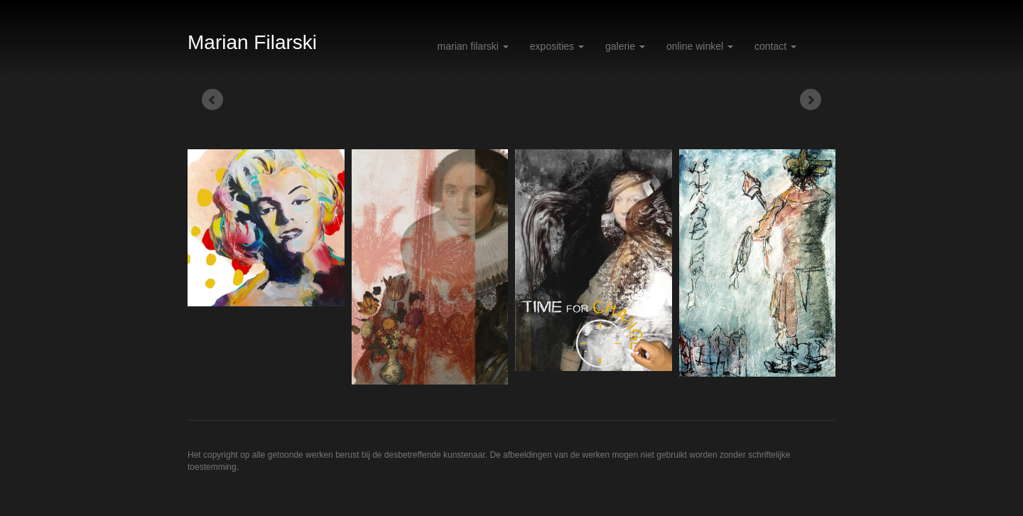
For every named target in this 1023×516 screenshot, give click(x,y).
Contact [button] (775, 46)
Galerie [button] (625, 46)
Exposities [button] (557, 46)
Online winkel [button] (699, 46)
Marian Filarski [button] (473, 46)
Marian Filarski (252, 42)
